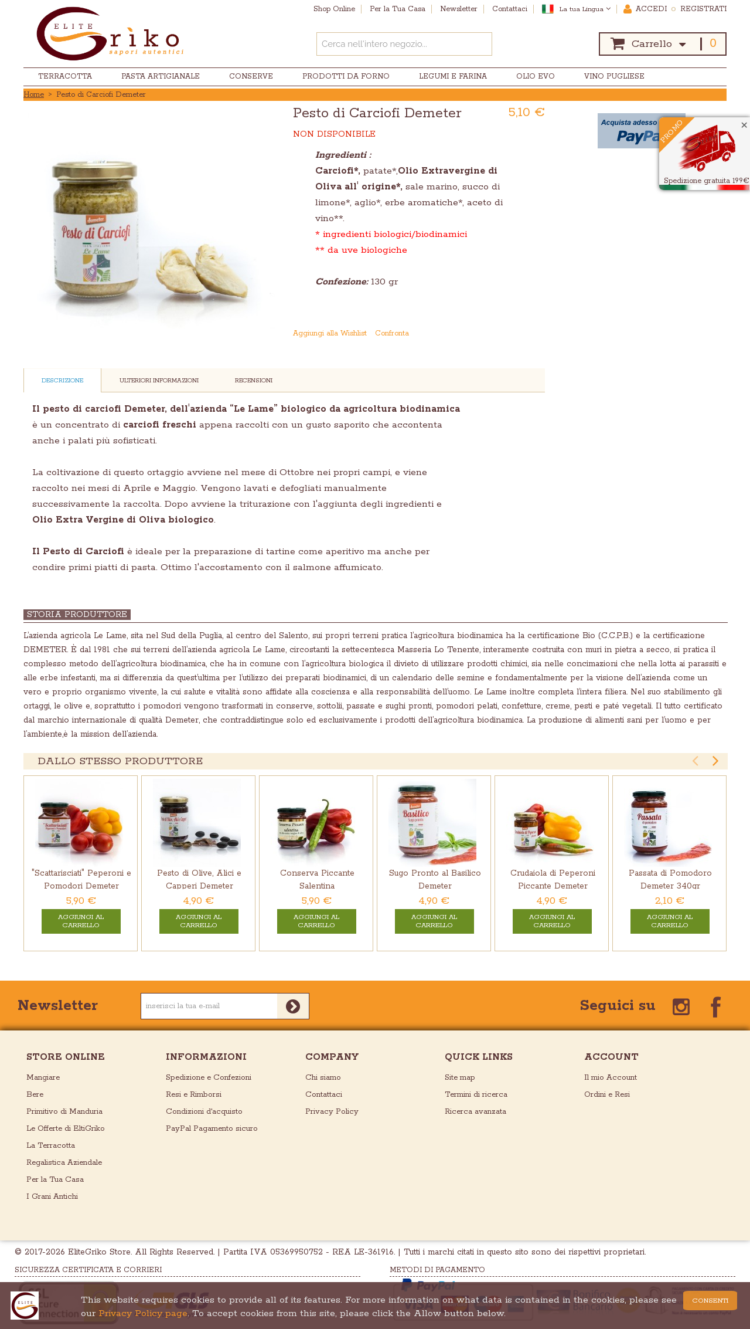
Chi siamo (323, 1078)
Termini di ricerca (476, 1095)
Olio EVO (535, 76)
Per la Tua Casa (55, 1180)
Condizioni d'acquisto (204, 1112)
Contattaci (323, 1095)
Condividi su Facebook (513, 333)
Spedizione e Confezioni (208, 1078)
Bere (34, 1095)
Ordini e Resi (607, 1095)
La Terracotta (50, 1146)
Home (33, 94)
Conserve (251, 76)
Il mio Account (610, 1078)
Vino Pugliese (614, 76)
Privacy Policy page (143, 1313)
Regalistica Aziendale (64, 1163)
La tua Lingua (585, 9)
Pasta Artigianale (160, 76)
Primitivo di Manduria (64, 1112)
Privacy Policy (332, 1112)
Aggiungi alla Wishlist (330, 333)
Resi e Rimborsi (193, 1095)
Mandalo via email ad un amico (490, 333)
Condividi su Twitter (537, 333)
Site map (460, 1078)
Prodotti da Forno (346, 76)
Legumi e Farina (453, 76)
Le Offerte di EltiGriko (65, 1129)
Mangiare (43, 1078)
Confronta (392, 333)
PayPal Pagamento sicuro (212, 1129)
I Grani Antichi (52, 1197)
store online (65, 1057)
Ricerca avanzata (475, 1112)
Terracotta (65, 76)
